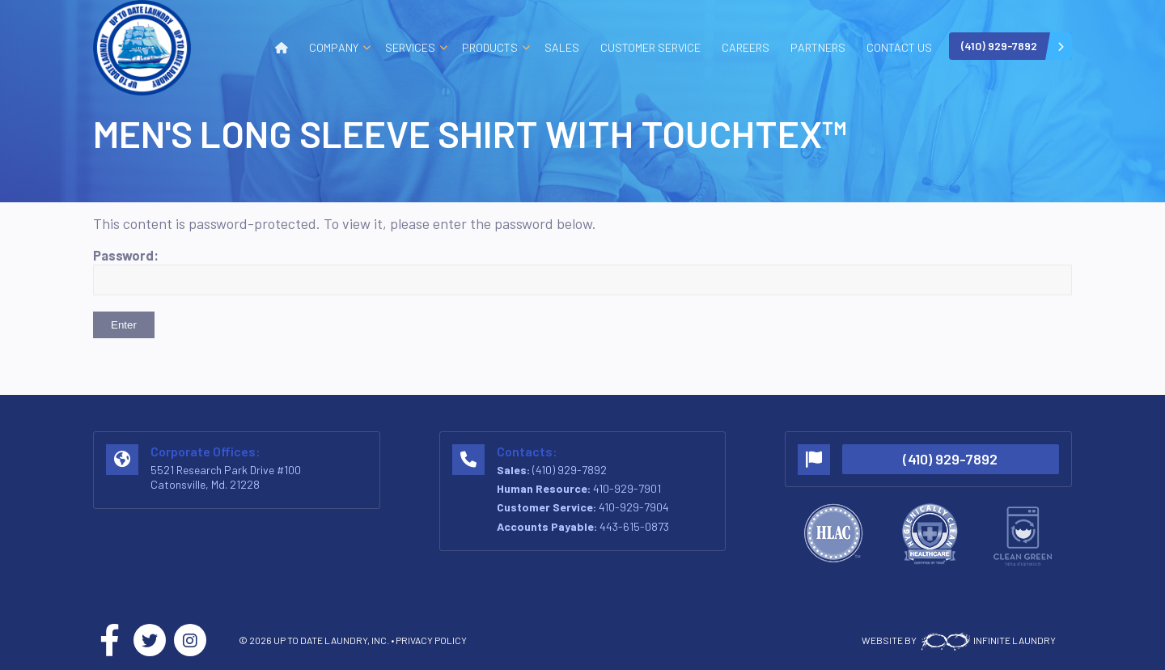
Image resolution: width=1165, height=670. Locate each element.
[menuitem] (282, 47)
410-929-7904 (634, 507)
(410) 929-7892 (569, 470)
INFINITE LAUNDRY (987, 640)
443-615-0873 (634, 526)
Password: (582, 271)
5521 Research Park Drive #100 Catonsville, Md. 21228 (225, 477)
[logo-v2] (142, 47)
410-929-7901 (627, 488)
